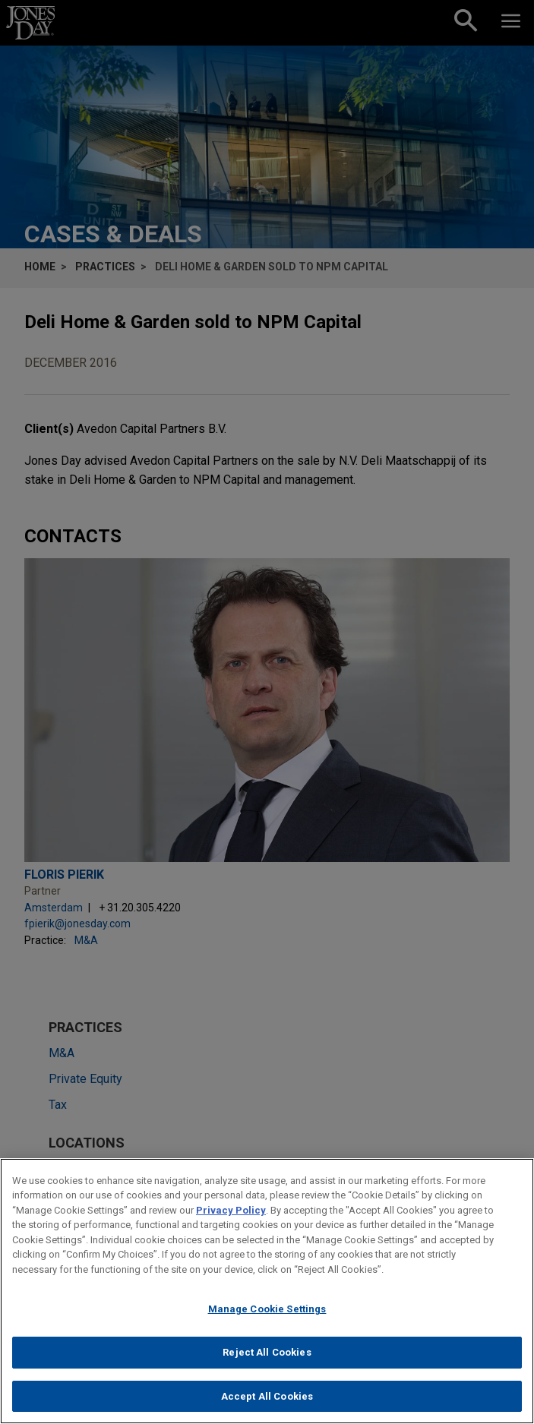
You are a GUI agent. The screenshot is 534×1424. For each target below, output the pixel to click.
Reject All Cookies (267, 1363)
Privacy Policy (231, 1221)
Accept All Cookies (267, 1407)
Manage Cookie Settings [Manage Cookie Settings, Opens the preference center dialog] (267, 1321)
